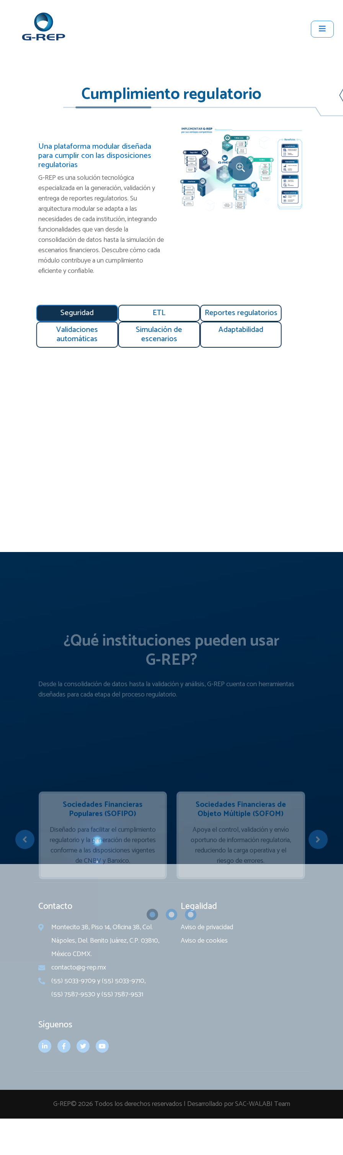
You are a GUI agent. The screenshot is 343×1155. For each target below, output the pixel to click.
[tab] (55, 313)
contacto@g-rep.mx (78, 993)
